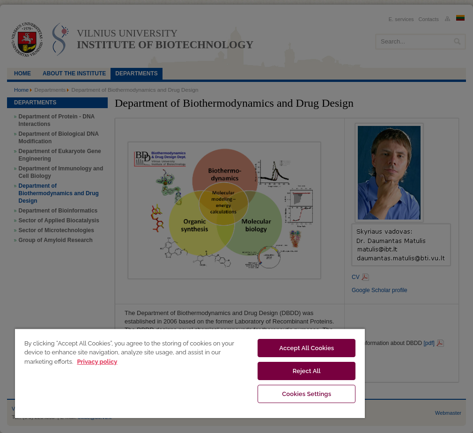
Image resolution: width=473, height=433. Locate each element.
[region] (190, 373)
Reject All (307, 370)
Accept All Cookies (306, 348)
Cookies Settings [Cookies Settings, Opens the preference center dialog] (306, 393)
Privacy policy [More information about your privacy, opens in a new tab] (97, 361)
